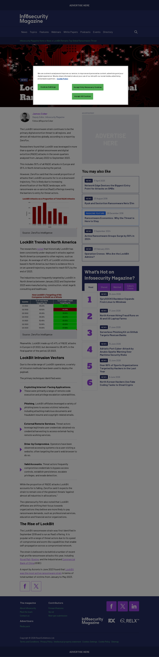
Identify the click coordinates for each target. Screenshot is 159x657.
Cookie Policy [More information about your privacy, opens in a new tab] (62, 79)
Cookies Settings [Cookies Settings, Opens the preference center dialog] (48, 87)
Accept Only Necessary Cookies (88, 87)
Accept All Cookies (82, 96)
